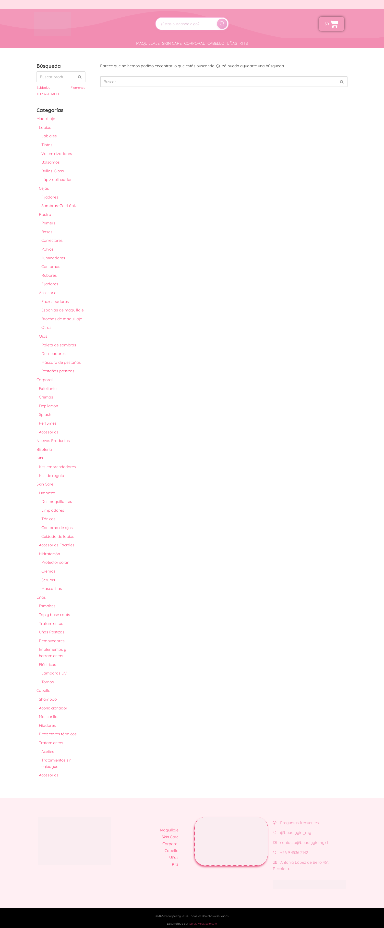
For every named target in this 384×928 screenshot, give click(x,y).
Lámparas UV (54, 673)
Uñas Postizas (51, 632)
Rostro (45, 214)
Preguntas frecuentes (296, 822)
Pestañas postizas (57, 370)
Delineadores (53, 353)
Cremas (46, 397)
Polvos (47, 249)
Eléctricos (47, 664)
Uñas (232, 43)
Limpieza (47, 492)
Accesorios (49, 292)
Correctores (52, 240)
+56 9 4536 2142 (290, 852)
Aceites (47, 751)
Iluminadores (53, 257)
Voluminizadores (56, 153)
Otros (46, 327)
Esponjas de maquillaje (62, 310)
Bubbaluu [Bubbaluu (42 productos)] (43, 87)
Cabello (215, 43)
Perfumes (48, 423)
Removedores (52, 640)
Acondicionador (53, 708)
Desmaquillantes (56, 501)
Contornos (50, 266)
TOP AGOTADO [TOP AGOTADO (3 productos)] (47, 94)
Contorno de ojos (57, 527)
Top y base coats (54, 614)
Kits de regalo (51, 475)
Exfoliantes (49, 388)
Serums (48, 579)
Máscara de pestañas (61, 362)
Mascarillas (51, 588)
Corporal (194, 43)
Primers (48, 223)
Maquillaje (148, 43)
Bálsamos (50, 162)
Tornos (47, 681)
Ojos (43, 336)
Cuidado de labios (57, 536)
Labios (45, 127)
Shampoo (48, 699)
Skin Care (172, 43)
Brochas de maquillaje (61, 318)
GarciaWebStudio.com (203, 923)
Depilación (48, 405)
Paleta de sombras (58, 344)
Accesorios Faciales (56, 544)
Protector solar (55, 562)
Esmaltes (47, 605)
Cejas (44, 188)
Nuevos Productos (53, 440)
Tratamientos (51, 623)
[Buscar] (222, 24)
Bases (46, 231)
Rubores (49, 275)
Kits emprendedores (57, 466)
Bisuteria (44, 449)
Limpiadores (52, 510)
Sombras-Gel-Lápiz (59, 205)
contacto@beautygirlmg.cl (300, 842)
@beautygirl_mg (292, 832)
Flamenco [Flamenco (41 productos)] (78, 87)
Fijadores (49, 197)
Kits (244, 43)
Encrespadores (55, 301)
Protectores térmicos (58, 733)
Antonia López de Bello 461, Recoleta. (301, 865)
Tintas (46, 144)
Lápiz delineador (56, 179)
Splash (45, 414)
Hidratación (49, 553)
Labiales (49, 135)
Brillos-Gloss (52, 170)
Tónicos (48, 518)
